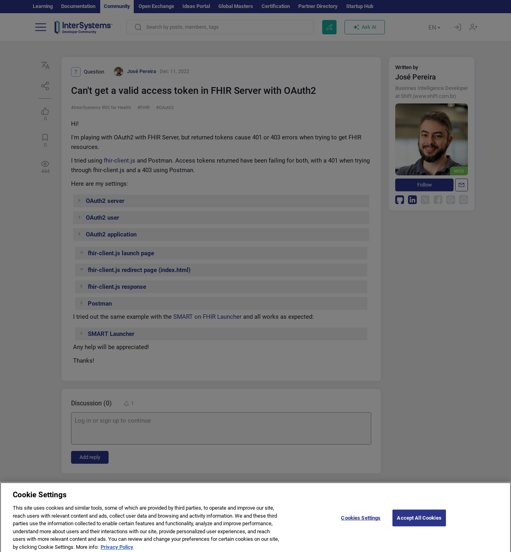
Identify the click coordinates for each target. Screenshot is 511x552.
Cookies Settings (360, 524)
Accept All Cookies (419, 524)
